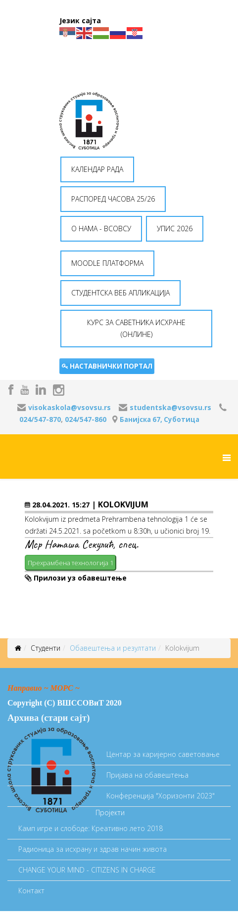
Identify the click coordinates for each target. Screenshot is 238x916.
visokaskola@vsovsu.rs (69, 407)
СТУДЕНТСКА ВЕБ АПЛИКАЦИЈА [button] (120, 292)
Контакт (31, 890)
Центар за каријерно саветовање (163, 754)
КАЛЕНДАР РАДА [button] (97, 169)
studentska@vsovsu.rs (170, 407)
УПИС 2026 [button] (174, 228)
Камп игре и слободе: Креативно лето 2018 (90, 828)
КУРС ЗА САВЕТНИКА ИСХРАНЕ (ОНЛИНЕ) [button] (136, 328)
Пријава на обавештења (147, 775)
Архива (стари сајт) (48, 717)
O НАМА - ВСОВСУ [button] (101, 228)
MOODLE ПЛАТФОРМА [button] (107, 263)
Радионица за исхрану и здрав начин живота (92, 849)
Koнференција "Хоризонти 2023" (160, 795)
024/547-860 (85, 419)
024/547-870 (40, 419)
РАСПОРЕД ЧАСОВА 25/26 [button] (113, 199)
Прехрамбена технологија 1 (70, 562)
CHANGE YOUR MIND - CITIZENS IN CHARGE (87, 869)
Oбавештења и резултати (113, 648)
